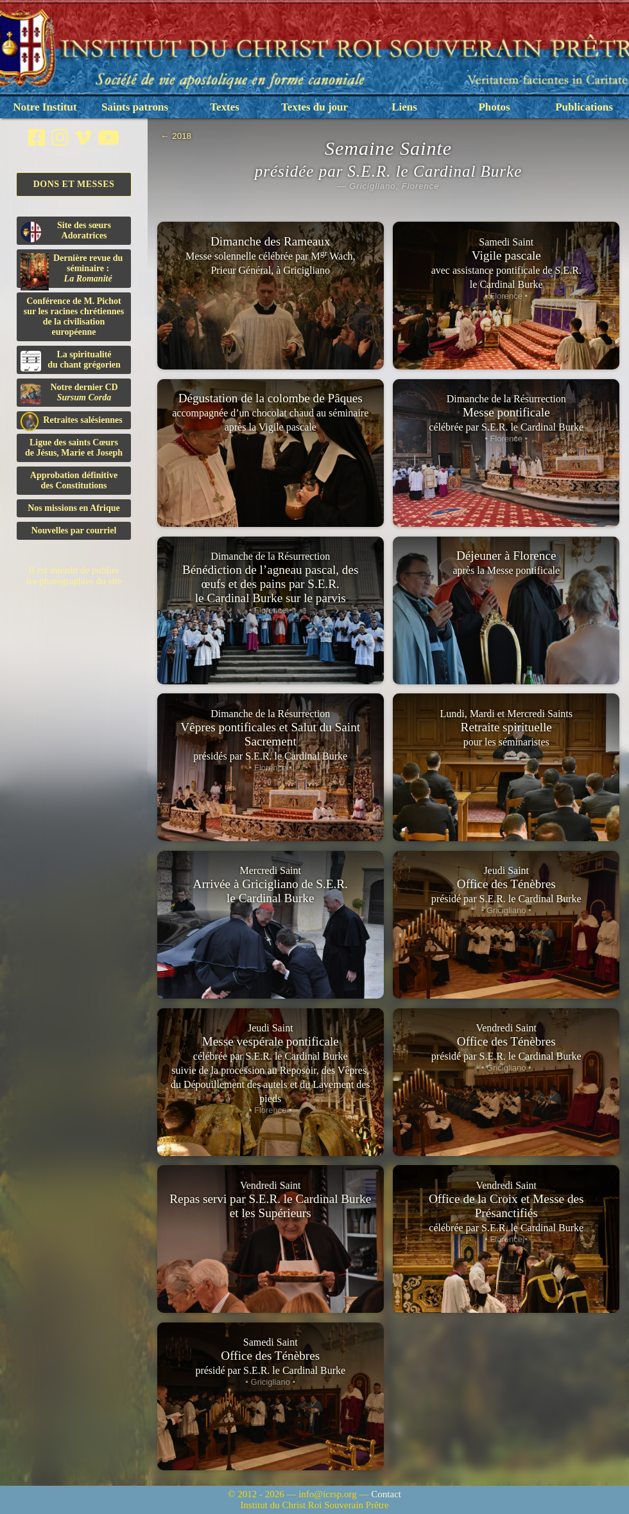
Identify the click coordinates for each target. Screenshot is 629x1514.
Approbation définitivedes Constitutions (73, 480)
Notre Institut (44, 107)
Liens (404, 107)
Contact (386, 1494)
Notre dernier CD (69, 393)
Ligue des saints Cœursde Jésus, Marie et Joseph (74, 448)
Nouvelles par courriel (74, 530)
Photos (494, 107)
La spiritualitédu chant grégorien (71, 360)
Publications (584, 107)
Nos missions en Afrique (74, 508)
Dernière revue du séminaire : (72, 270)
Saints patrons (134, 107)
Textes (224, 107)
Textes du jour (314, 107)
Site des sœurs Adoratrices (66, 231)
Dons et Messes (74, 184)
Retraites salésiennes (72, 420)
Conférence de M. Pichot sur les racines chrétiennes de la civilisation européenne (74, 316)
